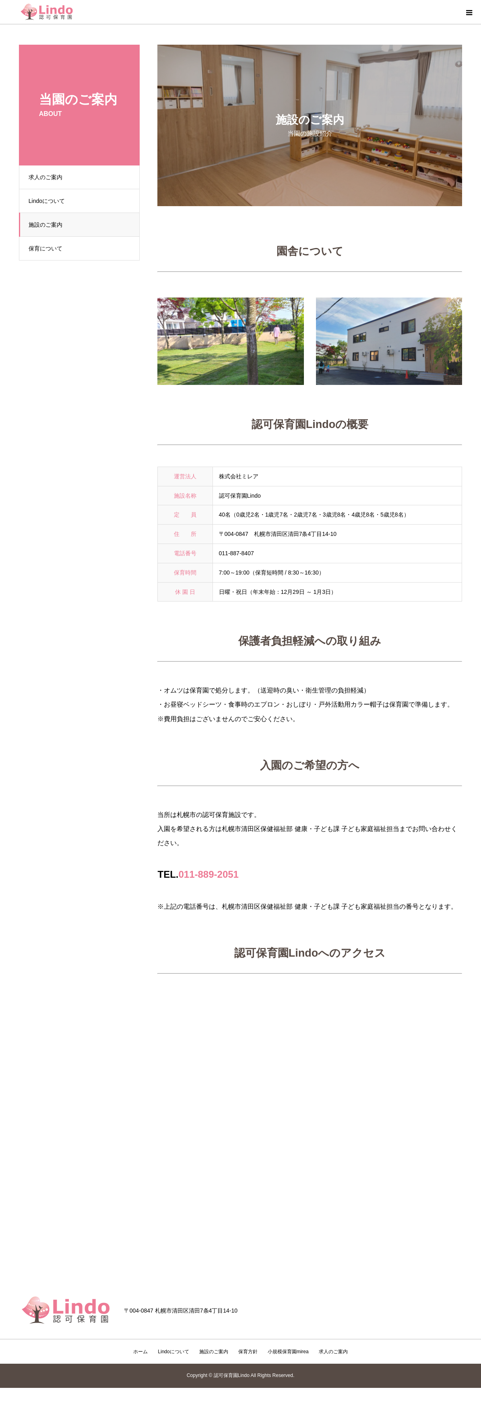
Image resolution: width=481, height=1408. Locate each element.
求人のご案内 (48, 177)
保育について (48, 248)
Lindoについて (49, 201)
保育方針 (248, 1351)
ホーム (140, 1351)
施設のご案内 (48, 224)
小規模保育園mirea (288, 1351)
